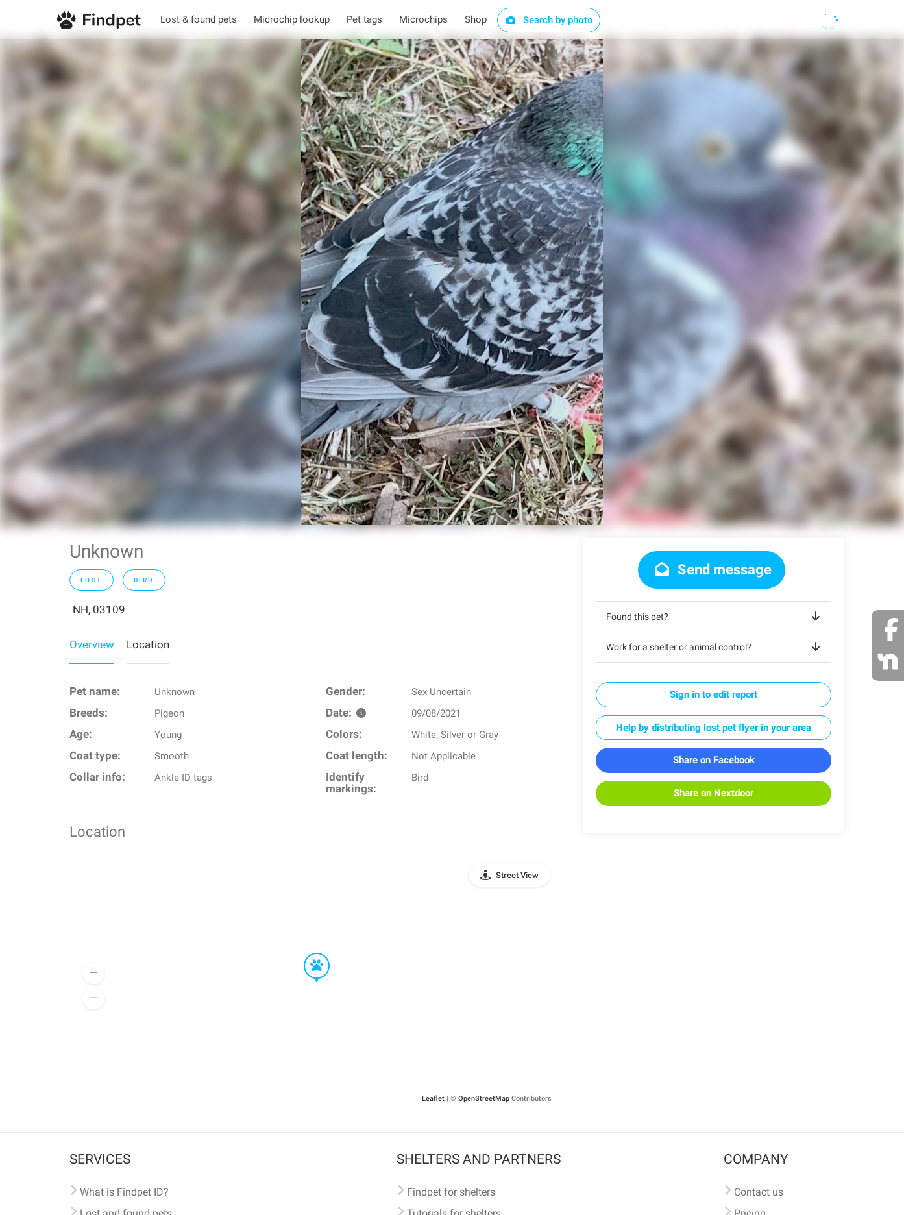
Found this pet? (715, 616)
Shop (476, 19)
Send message (712, 569)
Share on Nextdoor (713, 793)
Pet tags (364, 19)
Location (148, 644)
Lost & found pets (198, 19)
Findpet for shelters (451, 1192)
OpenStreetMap (483, 1098)
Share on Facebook (714, 760)
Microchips (423, 19)
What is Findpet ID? (124, 1192)
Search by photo (548, 20)
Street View (517, 875)
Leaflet (433, 1098)
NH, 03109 (99, 609)
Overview (91, 644)
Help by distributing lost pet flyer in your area (713, 727)
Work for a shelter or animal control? (715, 647)
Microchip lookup (292, 19)
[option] (452, 282)
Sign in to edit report (713, 694)
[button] (308, 953)
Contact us (758, 1192)
